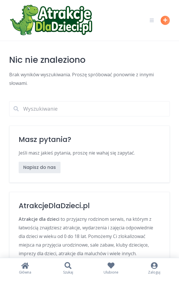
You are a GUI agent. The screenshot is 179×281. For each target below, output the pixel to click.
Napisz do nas (39, 167)
